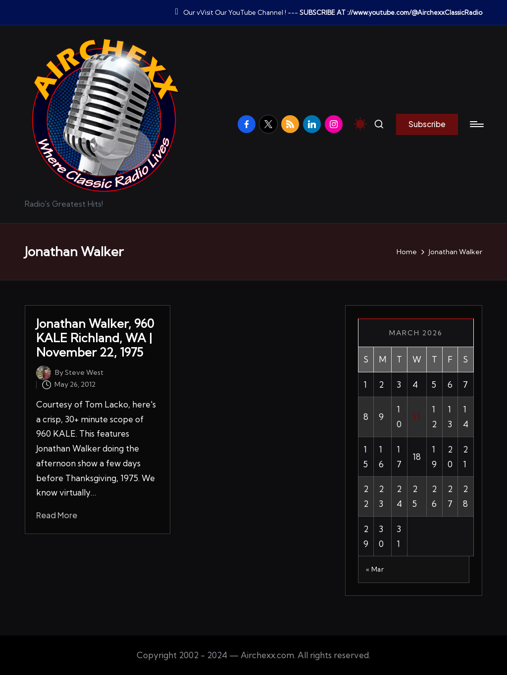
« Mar (375, 569)
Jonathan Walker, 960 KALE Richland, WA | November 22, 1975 (95, 338)
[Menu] (476, 124)
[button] (427, 124)
